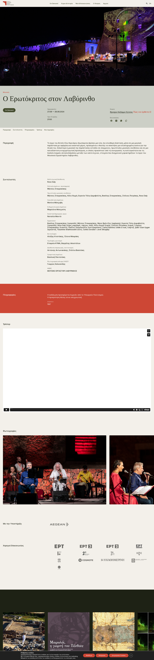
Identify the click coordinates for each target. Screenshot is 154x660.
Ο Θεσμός (96, 3)
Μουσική (6, 92)
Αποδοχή (89, 655)
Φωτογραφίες (49, 131)
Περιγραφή (7, 131)
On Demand (54, 3)
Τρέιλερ (39, 131)
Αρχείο (105, 3)
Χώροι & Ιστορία (67, 3)
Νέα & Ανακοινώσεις (83, 3)
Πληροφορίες (29, 131)
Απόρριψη (102, 655)
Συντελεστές (18, 131)
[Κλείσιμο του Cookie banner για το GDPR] (131, 655)
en (150, 3)
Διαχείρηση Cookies (119, 655)
